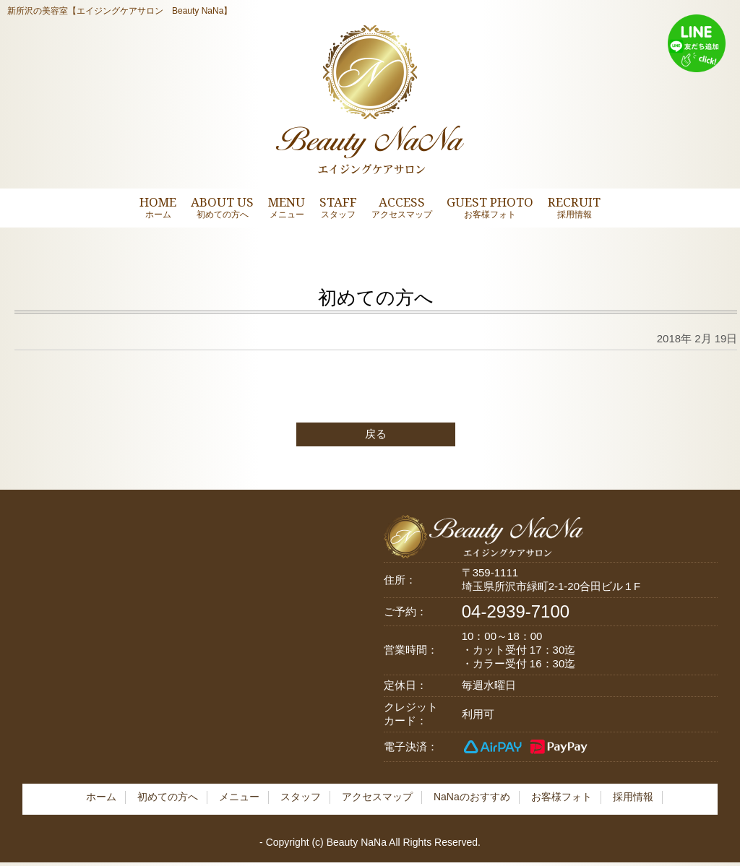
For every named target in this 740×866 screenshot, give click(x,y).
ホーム (101, 796)
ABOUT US (222, 207)
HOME (157, 207)
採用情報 (633, 796)
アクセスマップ (377, 796)
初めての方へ (167, 796)
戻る (376, 434)
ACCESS (401, 207)
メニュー (239, 796)
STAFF (338, 207)
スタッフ (300, 796)
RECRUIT (574, 207)
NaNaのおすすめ (472, 796)
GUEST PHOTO (490, 207)
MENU (286, 207)
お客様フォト (561, 796)
